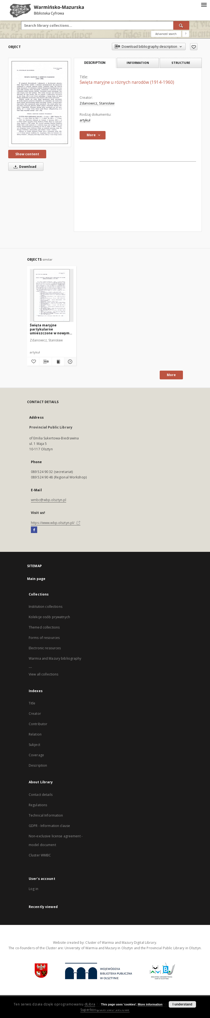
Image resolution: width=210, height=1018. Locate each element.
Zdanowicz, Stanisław (97, 103)
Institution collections (45, 606)
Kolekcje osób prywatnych (49, 617)
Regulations (38, 805)
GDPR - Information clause (49, 825)
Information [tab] (138, 63)
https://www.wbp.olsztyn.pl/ (55, 522)
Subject (34, 744)
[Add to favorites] (193, 46)
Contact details (40, 794)
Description (38, 765)
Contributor (38, 724)
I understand (182, 1004)
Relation (35, 734)
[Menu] (204, 4)
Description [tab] (94, 63)
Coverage (36, 755)
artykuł (85, 120)
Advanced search (166, 34)
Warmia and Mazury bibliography (55, 658)
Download (24, 166)
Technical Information (46, 815)
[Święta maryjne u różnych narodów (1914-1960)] (39, 102)
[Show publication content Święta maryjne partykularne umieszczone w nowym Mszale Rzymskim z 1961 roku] (58, 361)
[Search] (181, 25)
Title (32, 703)
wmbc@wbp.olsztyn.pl (48, 500)
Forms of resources (44, 637)
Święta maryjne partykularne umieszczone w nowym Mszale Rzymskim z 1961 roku (51, 329)
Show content (27, 154)
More (171, 375)
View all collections (43, 674)
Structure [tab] (180, 63)
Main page (36, 578)
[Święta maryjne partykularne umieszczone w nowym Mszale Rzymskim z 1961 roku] (51, 295)
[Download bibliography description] (45, 361)
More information (150, 1004)
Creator (35, 713)
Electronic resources (45, 648)
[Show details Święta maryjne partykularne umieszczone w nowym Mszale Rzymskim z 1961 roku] (69, 361)
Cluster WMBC (40, 855)
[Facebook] (34, 530)
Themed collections (44, 627)
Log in (33, 888)
